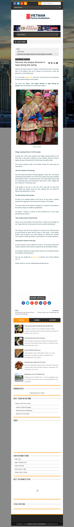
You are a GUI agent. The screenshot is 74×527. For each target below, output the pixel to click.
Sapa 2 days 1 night (20, 469)
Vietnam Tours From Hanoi (23, 403)
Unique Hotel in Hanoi (21, 472)
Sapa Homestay (19, 466)
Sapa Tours (20, 51)
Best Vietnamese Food (22, 479)
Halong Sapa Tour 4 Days (37, 393)
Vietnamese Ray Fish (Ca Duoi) (34, 338)
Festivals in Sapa (19, 59)
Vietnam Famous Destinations (36, 524)
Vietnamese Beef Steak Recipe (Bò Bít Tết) (38, 326)
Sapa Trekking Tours (20, 462)
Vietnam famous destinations (24, 410)
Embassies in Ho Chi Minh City (34, 374)
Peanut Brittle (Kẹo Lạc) (32, 350)
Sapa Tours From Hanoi (22, 414)
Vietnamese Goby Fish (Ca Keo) (34, 362)
